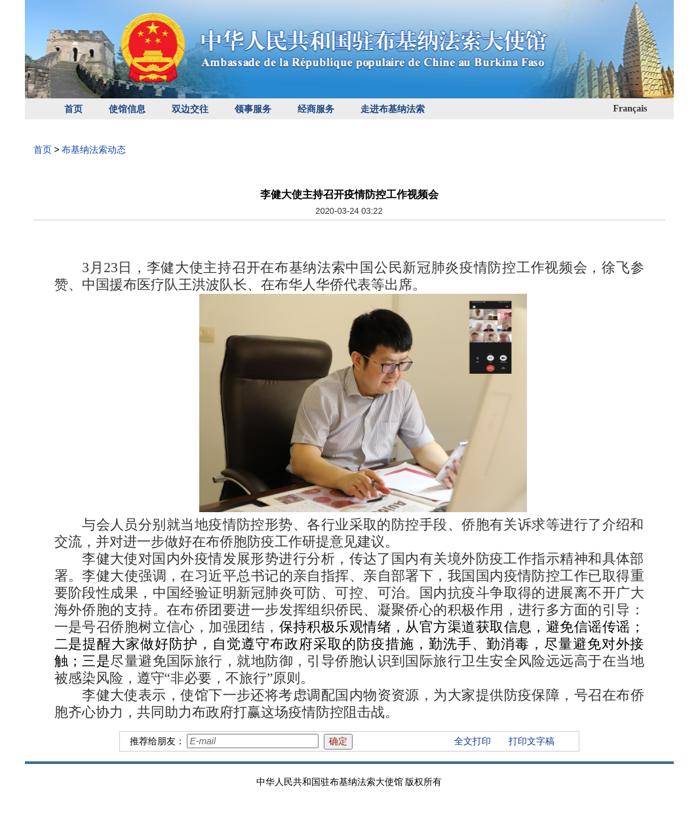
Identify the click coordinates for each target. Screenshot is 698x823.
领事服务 (253, 109)
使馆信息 (127, 109)
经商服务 (316, 109)
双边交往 (190, 109)
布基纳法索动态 (94, 149)
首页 (73, 109)
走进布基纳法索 (392, 109)
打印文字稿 (531, 741)
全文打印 (472, 741)
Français (630, 108)
